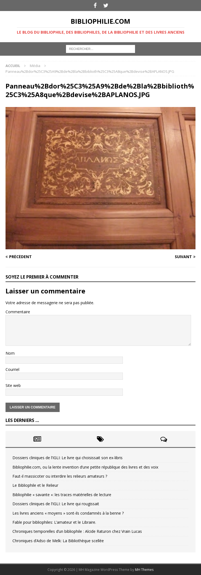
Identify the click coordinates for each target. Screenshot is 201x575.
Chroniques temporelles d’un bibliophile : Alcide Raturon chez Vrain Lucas (77, 531)
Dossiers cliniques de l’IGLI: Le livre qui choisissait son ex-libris (67, 457)
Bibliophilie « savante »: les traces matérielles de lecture (61, 494)
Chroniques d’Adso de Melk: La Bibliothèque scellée (58, 540)
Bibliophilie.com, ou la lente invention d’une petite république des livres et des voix (85, 467)
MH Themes (144, 569)
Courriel (12, 369)
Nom (10, 353)
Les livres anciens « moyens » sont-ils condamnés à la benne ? (68, 513)
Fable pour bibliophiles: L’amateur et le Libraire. (54, 522)
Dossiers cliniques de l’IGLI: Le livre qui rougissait (55, 503)
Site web (13, 385)
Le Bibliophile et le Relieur (35, 485)
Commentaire (18, 311)
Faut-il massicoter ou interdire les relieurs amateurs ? (59, 476)
